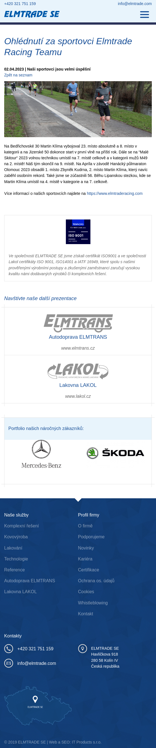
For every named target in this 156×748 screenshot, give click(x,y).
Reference (14, 569)
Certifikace (88, 569)
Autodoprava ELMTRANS (29, 580)
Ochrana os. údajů (96, 580)
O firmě (85, 525)
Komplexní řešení (21, 525)
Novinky (86, 548)
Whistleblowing (93, 602)
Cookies (86, 591)
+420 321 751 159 (20, 3)
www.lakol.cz (78, 396)
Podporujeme (91, 536)
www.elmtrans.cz (78, 348)
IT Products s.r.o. (87, 742)
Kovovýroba (16, 536)
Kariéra (85, 559)
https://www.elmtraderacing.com (115, 193)
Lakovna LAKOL (20, 591)
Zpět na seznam (18, 75)
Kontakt (85, 613)
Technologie (16, 559)
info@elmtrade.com (135, 3)
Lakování (13, 548)
